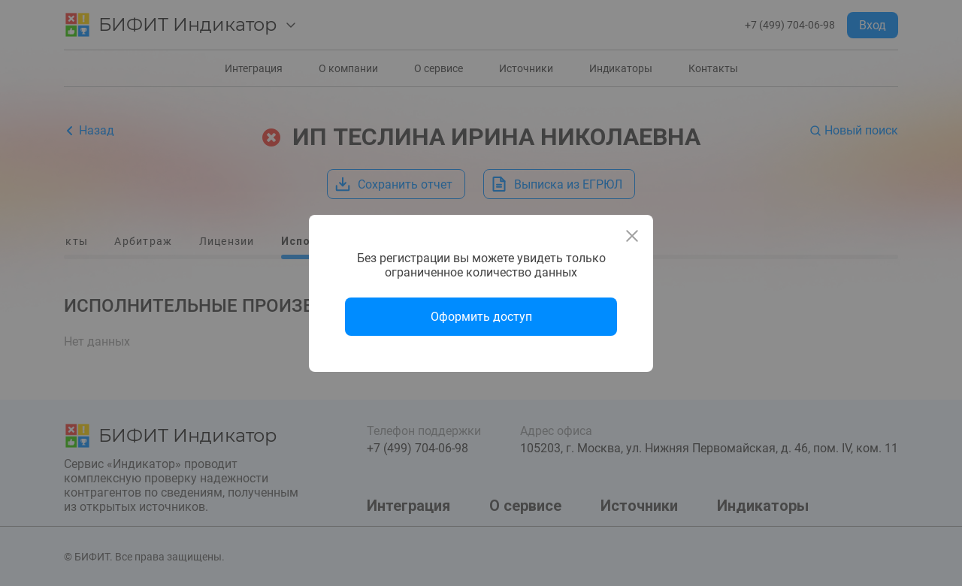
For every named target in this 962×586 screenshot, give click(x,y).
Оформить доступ (481, 317)
